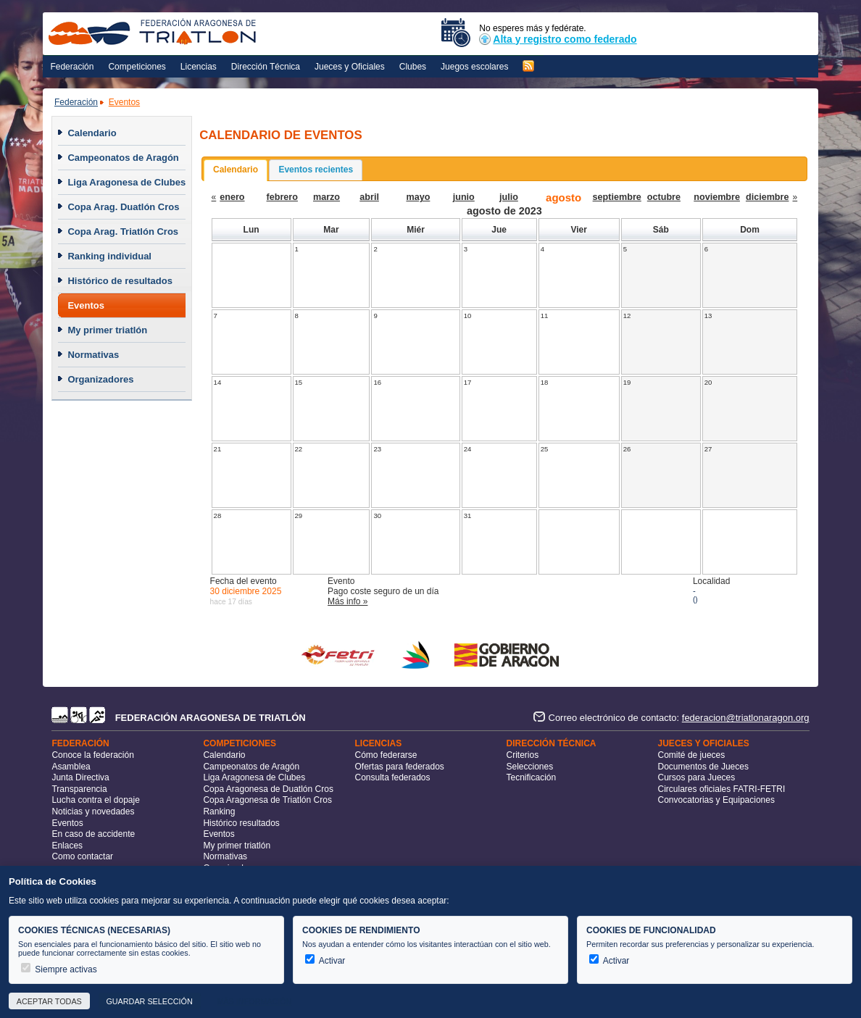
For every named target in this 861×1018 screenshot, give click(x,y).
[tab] (235, 170)
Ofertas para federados (399, 767)
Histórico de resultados (119, 280)
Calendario (91, 133)
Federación (71, 67)
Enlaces (67, 845)
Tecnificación (532, 777)
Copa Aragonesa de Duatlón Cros (268, 789)
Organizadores (100, 379)
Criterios (523, 755)
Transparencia (79, 789)
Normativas (93, 354)
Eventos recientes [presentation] (315, 169)
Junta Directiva (80, 777)
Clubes (412, 67)
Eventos (124, 102)
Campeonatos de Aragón (122, 157)
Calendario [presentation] (235, 169)
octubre (664, 197)
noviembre (717, 197)
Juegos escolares (474, 67)
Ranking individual (109, 256)
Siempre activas (59, 969)
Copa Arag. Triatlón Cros (122, 231)
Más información (254, 1001)
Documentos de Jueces (703, 767)
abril (369, 197)
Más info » (347, 601)
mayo (418, 197)
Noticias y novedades (92, 811)
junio (464, 197)
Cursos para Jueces (697, 777)
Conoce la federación (92, 755)
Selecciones (530, 767)
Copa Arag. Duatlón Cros (123, 206)
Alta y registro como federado (557, 39)
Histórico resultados (241, 823)
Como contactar (82, 856)
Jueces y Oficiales (350, 67)
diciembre (767, 197)
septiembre (617, 197)
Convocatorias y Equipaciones (716, 800)
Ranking (219, 811)
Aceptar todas (49, 1001)
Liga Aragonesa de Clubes (126, 182)
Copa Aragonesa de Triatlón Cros (267, 800)
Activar (325, 961)
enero (232, 197)
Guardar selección (149, 1001)
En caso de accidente (93, 834)
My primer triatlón (107, 330)
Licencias (198, 67)
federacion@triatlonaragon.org (746, 717)
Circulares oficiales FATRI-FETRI (722, 789)
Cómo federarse (385, 755)
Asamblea (70, 767)
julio (508, 197)
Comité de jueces (691, 755)
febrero (282, 197)
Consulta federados (392, 777)
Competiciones (136, 67)
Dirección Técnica (265, 67)
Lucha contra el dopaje (95, 800)
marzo (326, 197)
